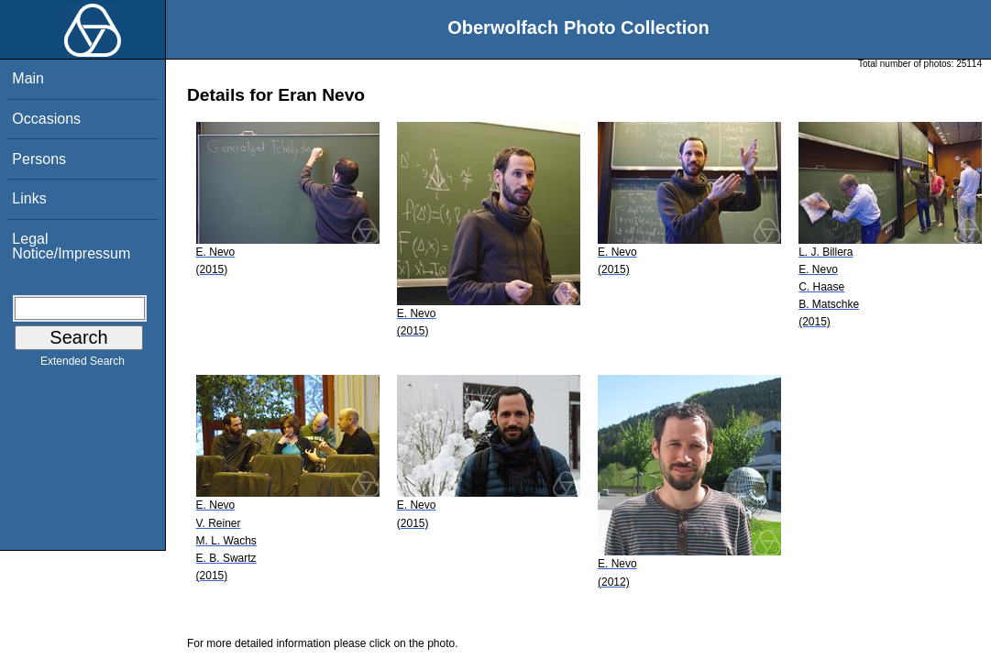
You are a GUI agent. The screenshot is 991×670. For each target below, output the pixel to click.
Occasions (46, 118)
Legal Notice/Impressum (71, 246)
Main (28, 78)
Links (29, 198)
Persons (39, 159)
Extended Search (82, 364)
